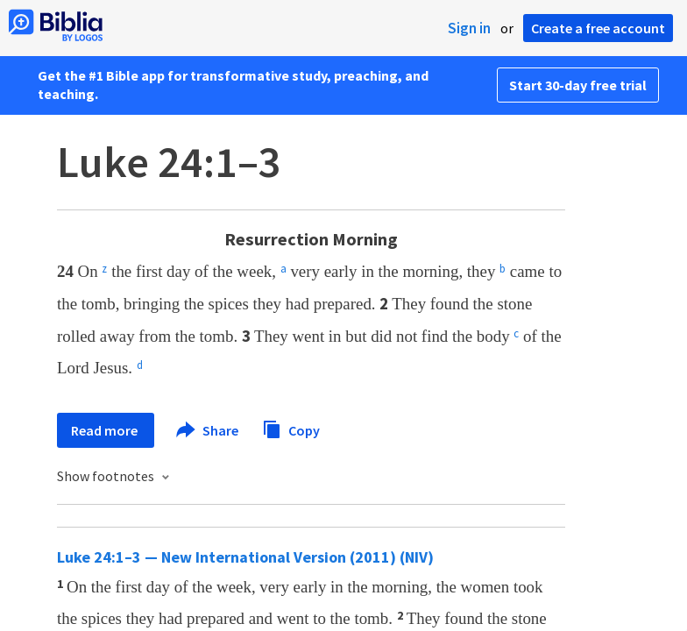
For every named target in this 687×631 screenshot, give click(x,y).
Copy (291, 428)
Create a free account (598, 28)
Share (208, 430)
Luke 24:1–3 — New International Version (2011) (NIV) (245, 557)
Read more (105, 430)
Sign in (469, 28)
